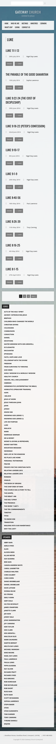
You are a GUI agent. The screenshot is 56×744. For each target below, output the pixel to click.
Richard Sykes (10, 675)
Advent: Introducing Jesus (15, 315)
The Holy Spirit (10, 500)
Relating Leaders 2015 (13, 470)
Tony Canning (32, 227)
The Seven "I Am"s (11, 506)
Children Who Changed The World (19, 321)
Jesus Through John (12, 402)
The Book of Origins (12, 483)
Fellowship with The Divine (15, 360)
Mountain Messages (12, 448)
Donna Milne (9, 591)
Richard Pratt (10, 672)
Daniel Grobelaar (11, 585)
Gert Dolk (8, 601)
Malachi (7, 428)
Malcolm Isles (10, 636)
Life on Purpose (10, 422)
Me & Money (9, 438)
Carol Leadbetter (11, 568)
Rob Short (8, 688)
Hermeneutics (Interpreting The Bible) (20, 386)
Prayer (7, 464)
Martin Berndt (10, 643)
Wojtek (7, 724)
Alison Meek (9, 552)
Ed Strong (8, 594)
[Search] (27, 3)
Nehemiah (8, 451)
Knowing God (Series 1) (13, 415)
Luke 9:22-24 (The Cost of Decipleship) (21, 100)
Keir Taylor (9, 627)
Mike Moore (9, 653)
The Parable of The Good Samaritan (27, 74)
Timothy (7, 513)
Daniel (7, 338)
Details (9, 64)
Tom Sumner (9, 714)
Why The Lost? (10, 529)
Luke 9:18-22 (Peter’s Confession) (25, 126)
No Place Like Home (12, 457)
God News (8, 370)
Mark (6, 431)
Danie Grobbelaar (12, 581)
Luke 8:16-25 (13, 245)
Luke (6, 425)
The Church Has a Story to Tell (17, 490)
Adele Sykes (9, 546)
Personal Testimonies (13, 461)
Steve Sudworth (11, 711)
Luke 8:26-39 (13, 221)
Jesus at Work (10, 399)
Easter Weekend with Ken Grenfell (19, 344)
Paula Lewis (9, 662)
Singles (7, 480)
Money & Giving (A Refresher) (16, 441)
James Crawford (11, 607)
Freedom (7, 363)
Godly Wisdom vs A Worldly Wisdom (19, 373)
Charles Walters (11, 572)
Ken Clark (8, 630)
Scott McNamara (11, 698)
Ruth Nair (8, 695)
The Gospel (8, 493)
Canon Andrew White (13, 565)
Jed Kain (7, 614)
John (6, 406)
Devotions (8, 341)
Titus (6, 516)
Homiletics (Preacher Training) (17, 389)
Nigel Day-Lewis (32, 56)
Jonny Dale (9, 617)
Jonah (6, 409)
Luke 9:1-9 (11, 173)
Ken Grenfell (9, 633)
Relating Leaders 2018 (13, 474)
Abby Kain (8, 542)
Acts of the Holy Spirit (13, 312)
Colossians (9, 328)
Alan (6, 549)
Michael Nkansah (11, 649)
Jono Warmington (12, 620)
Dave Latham (9, 588)
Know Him (8, 412)
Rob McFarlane (10, 685)
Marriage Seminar (12, 435)
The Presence (9, 503)
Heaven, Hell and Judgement (16, 380)
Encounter (9, 350)
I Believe (7, 396)
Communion (9, 331)
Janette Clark (10, 610)
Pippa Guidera (10, 666)
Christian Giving (11, 325)
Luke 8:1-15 (12, 269)
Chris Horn (9, 578)
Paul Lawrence (32, 204)
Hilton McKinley (11, 604)
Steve (6, 708)
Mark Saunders (10, 640)
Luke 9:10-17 (12, 150)
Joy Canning (9, 623)
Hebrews (7, 383)
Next (34, 296)
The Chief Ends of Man (13, 487)
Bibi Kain (7, 562)
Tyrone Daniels (10, 721)
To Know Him (9, 519)
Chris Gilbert (9, 575)
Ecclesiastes (9, 347)
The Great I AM (10, 496)
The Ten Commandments (14, 509)
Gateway (28, 12)
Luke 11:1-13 (12, 50)
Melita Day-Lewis (11, 646)
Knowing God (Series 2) (13, 419)
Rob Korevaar (10, 682)
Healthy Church (11, 376)
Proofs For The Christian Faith (17, 467)
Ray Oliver (8, 669)
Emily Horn (9, 597)
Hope (6, 393)
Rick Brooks (9, 678)
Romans (7, 477)
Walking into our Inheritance (17, 526)
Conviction (9, 334)
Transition (8, 522)
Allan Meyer (9, 555)
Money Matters (10, 444)
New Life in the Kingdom (14, 454)
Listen (19, 64)
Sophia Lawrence (32, 80)
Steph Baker (9, 704)
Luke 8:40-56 (13, 197)
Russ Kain (8, 691)
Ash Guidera (9, 559)
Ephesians (8, 354)
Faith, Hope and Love (13, 357)
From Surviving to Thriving (16, 367)
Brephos (7, 318)
